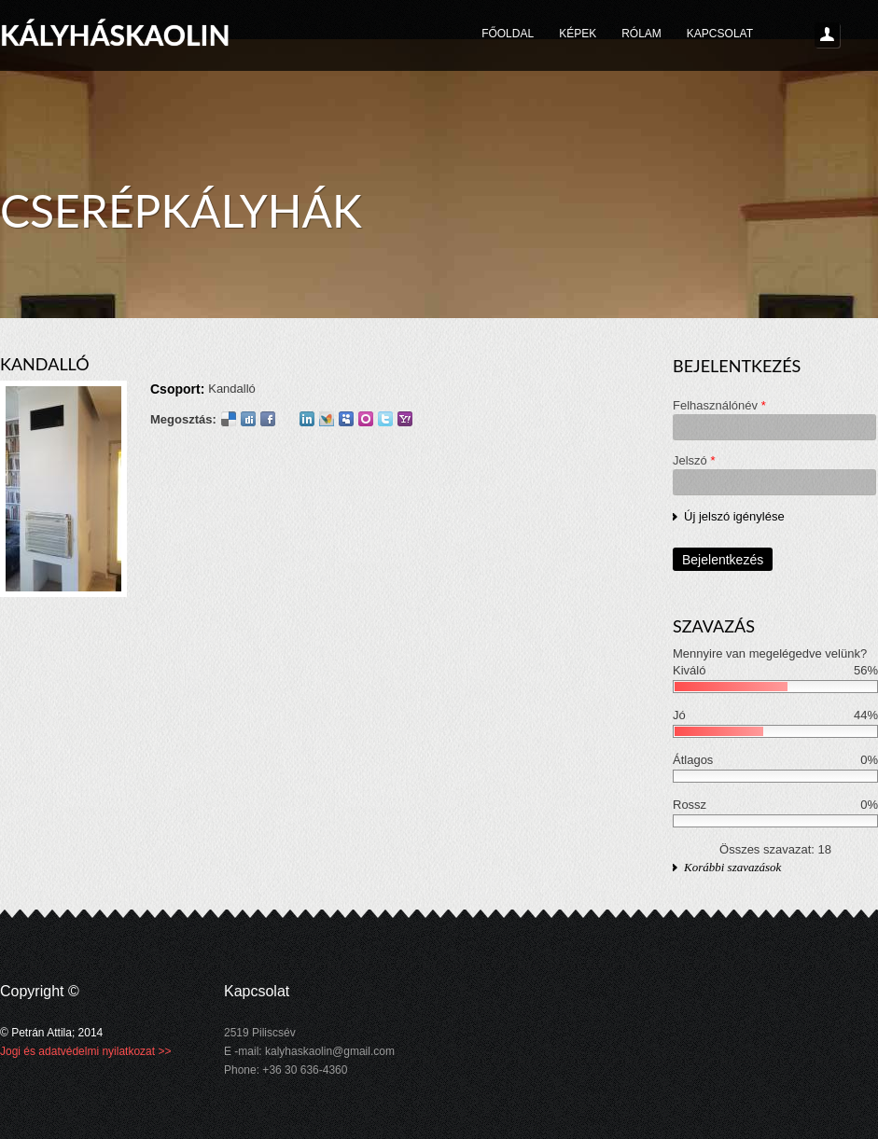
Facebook (267, 418)
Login (828, 35)
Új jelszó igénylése (734, 516)
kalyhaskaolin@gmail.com (330, 1051)
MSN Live (326, 418)
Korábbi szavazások (732, 867)
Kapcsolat (720, 33)
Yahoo (404, 418)
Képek (577, 33)
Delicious (228, 418)
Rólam (641, 33)
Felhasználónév (719, 405)
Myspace (346, 418)
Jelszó (694, 460)
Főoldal (507, 33)
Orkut (365, 418)
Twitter (385, 418)
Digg (248, 418)
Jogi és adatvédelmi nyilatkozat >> (85, 1051)
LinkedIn (307, 418)
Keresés (859, 35)
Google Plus (287, 418)
